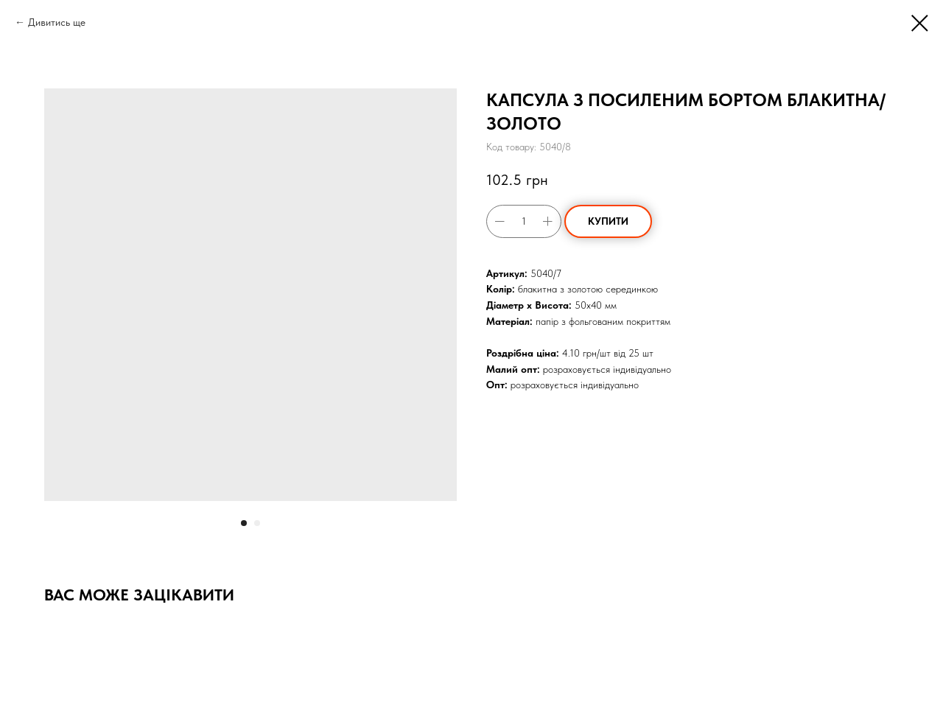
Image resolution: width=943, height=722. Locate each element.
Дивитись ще (56, 22)
